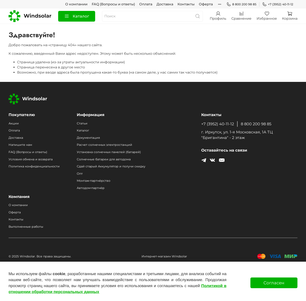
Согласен (273, 282)
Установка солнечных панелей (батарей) (109, 152)
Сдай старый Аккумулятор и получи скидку (111, 166)
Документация (88, 138)
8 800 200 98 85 (241, 4)
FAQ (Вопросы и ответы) (113, 4)
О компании (76, 4)
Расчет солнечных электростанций (104, 145)
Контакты (186, 4)
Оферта (206, 4)
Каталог (76, 16)
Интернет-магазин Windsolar (164, 256)
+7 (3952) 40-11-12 (277, 4)
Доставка (165, 4)
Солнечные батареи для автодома (104, 159)
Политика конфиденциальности (34, 166)
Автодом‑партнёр (91, 188)
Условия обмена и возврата (31, 159)
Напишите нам (20, 145)
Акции (14, 123)
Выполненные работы (26, 227)
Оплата (145, 4)
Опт (80, 174)
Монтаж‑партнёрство (93, 181)
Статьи (82, 123)
